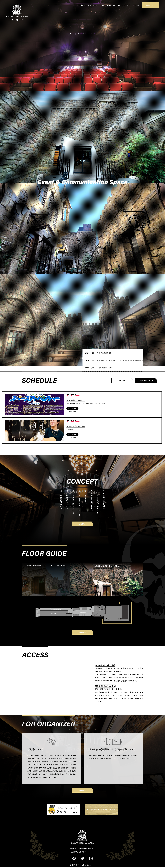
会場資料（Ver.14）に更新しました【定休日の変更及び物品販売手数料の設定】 (125, 361)
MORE (122, 381)
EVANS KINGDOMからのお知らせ (101, 810)
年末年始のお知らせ (104, 353)
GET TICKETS (146, 381)
